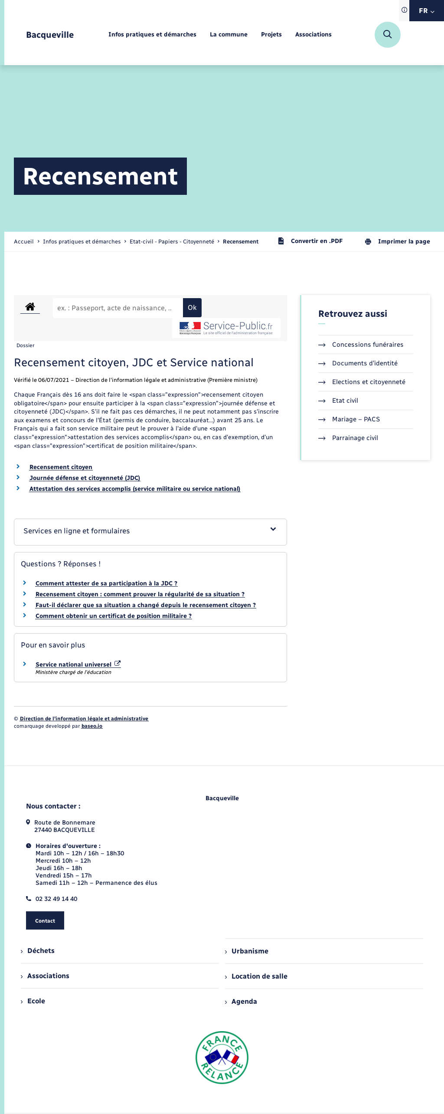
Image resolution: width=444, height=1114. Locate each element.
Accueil (24, 241)
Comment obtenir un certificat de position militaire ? (114, 616)
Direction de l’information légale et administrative (84, 719)
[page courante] (240, 241)
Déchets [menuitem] (38, 950)
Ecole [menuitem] (33, 1001)
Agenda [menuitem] (241, 1001)
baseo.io (92, 726)
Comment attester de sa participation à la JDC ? (106, 583)
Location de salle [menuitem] (256, 976)
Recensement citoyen (60, 467)
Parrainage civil (348, 438)
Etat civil (338, 400)
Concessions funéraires (361, 344)
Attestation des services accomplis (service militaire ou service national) (134, 489)
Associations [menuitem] (45, 976)
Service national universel (78, 664)
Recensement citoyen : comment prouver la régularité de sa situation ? (140, 594)
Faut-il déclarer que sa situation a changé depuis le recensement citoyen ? (146, 605)
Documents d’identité (358, 363)
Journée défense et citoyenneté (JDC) (84, 478)
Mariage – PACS (349, 419)
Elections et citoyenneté (361, 382)
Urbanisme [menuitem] (246, 951)
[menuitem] (152, 35)
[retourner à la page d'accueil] (50, 35)
